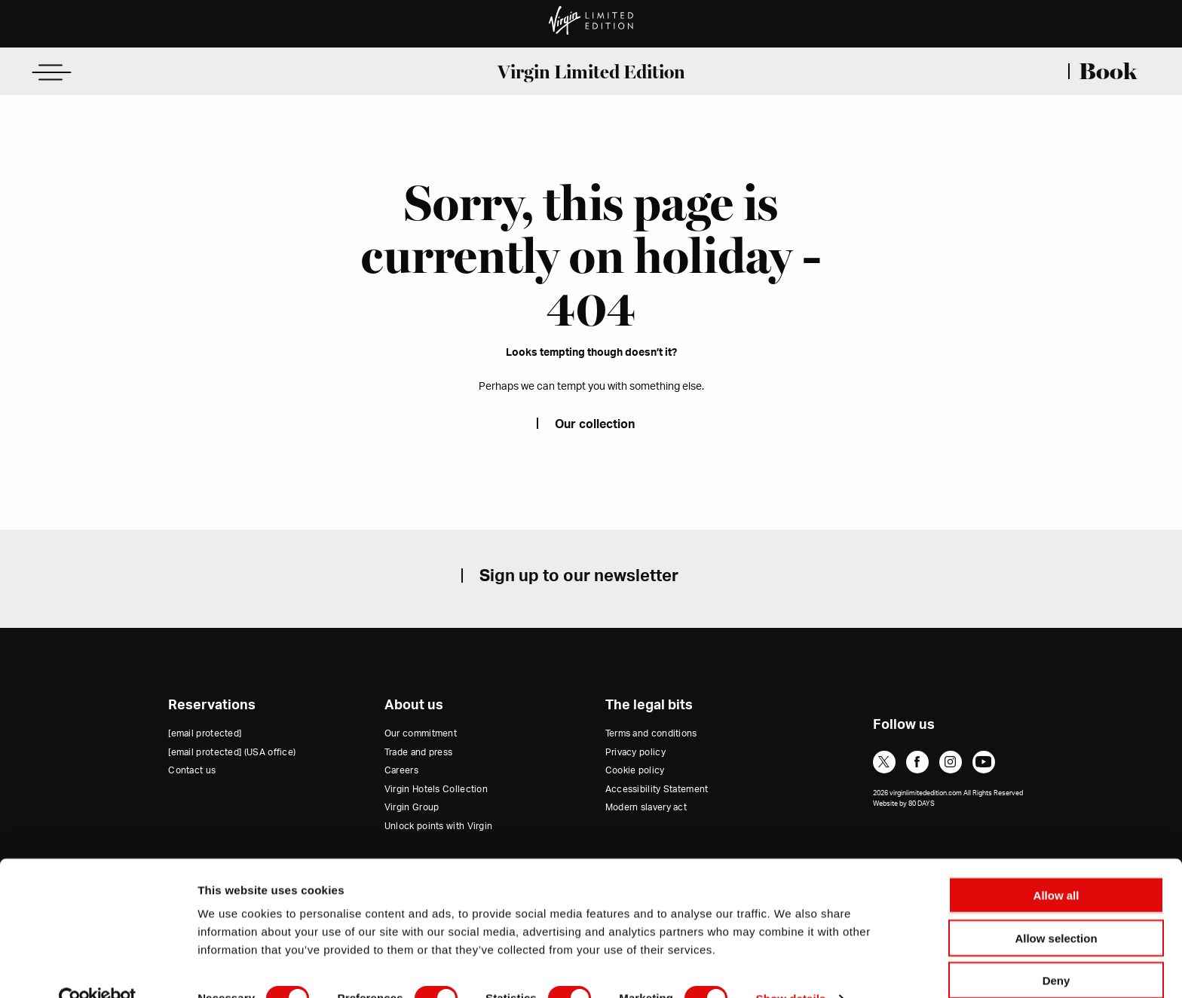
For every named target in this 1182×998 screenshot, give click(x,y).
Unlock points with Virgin (438, 826)
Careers (401, 770)
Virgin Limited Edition (591, 71)
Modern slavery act (646, 807)
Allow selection (1056, 908)
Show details (791, 968)
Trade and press (418, 752)
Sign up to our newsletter (578, 576)
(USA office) (232, 752)
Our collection (595, 424)
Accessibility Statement (657, 789)
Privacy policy (635, 752)
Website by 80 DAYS (904, 804)
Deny (1056, 950)
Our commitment (420, 733)
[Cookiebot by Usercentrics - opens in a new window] (98, 968)
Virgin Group (411, 807)
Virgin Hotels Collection (436, 789)
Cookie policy (635, 770)
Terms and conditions (651, 733)
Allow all (1056, 865)
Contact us (192, 770)
